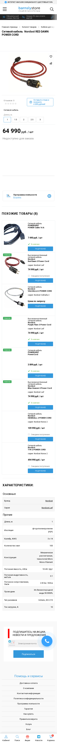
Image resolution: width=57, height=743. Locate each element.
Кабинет (6, 738)
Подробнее (40, 249)
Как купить (29, 714)
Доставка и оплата (29, 683)
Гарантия (28, 709)
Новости (38, 738)
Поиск (17, 738)
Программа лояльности (28, 704)
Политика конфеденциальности (28, 698)
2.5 (32, 119)
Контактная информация (28, 693)
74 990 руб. (40, 271)
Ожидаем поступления (39, 276)
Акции (27, 738)
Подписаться (28, 654)
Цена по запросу (36, 301)
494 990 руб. (40, 461)
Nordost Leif (47, 508)
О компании (28, 688)
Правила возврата (28, 719)
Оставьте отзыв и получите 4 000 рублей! (39, 102)
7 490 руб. (40, 239)
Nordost (49, 501)
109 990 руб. (40, 429)
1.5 (15, 119)
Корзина (51, 738)
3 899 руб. (40, 366)
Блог (28, 729)
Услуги (28, 724)
